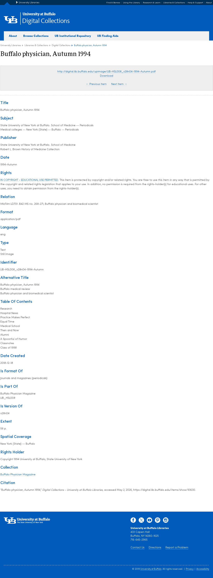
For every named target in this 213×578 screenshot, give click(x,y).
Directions (155, 547)
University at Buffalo (150, 569)
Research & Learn (151, 3)
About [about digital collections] (13, 36)
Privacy (189, 569)
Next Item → (119, 84)
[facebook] (133, 521)
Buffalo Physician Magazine (18, 474)
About (209, 3)
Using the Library (131, 3)
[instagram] (165, 521)
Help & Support (195, 3)
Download (106, 75)
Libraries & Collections (174, 3)
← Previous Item (96, 84)
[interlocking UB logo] (39, 15)
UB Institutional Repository (73, 36)
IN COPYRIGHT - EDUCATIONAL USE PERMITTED (29, 180)
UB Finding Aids (107, 36)
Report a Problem (176, 547)
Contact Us (137, 547)
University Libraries (29, 3)
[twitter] (141, 521)
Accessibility (202, 569)
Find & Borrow (113, 3)
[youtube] (149, 521)
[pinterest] (157, 521)
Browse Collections (35, 36)
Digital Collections (46, 21)
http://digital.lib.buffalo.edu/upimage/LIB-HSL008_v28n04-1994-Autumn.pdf (106, 71)
